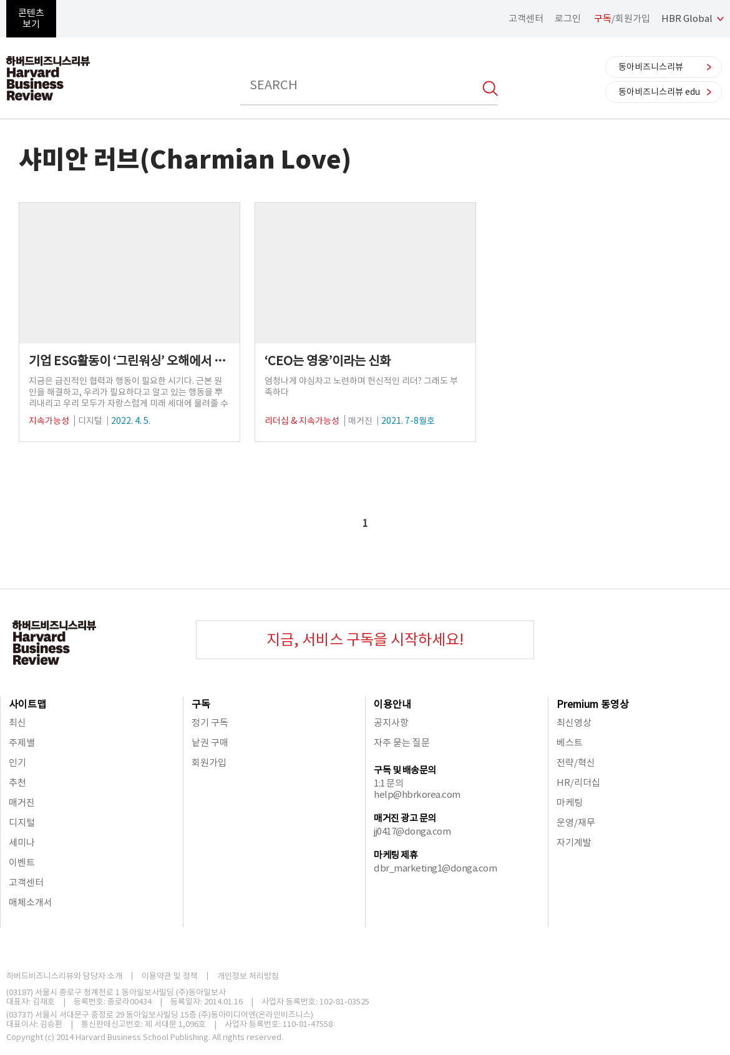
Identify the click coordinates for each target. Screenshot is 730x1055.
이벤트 (22, 862)
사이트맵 (27, 704)
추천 (17, 782)
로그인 (568, 18)
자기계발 (574, 842)
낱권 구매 (210, 742)
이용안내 (392, 704)
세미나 (22, 842)
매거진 (22, 802)
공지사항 (391, 723)
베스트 (570, 742)
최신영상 (574, 723)
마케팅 (570, 802)
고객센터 (526, 18)
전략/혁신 (576, 762)
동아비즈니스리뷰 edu (659, 91)
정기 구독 (210, 723)
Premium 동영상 (593, 704)
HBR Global (687, 18)
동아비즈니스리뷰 (650, 66)
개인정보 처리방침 (248, 976)
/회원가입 (622, 18)
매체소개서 (30, 902)
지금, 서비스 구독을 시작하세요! (365, 639)
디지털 (22, 822)
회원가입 (209, 762)
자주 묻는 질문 (402, 742)
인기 (17, 762)
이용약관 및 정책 (170, 976)
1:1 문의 (388, 783)
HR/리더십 (578, 782)
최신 (17, 723)
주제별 (22, 742)
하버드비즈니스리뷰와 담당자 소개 (64, 976)
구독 (201, 704)
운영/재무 (576, 822)
